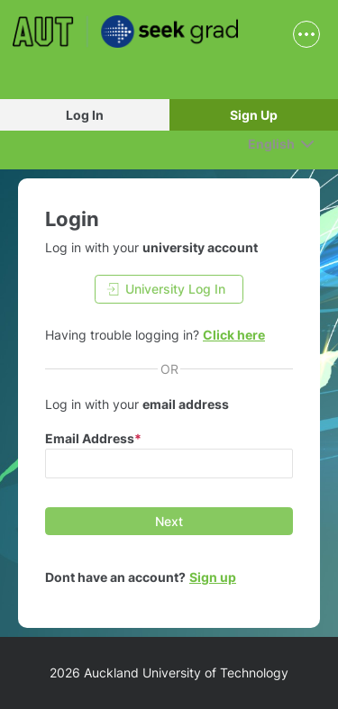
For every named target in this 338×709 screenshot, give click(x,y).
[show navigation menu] (306, 34)
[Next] (169, 521)
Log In (85, 115)
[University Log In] (169, 289)
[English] (281, 144)
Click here (234, 334)
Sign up (212, 577)
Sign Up (254, 115)
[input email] (169, 463)
